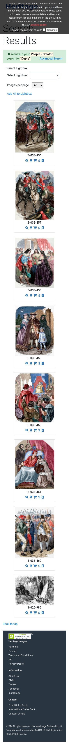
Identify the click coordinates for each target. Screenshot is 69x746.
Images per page (18, 85)
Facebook (13, 688)
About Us (13, 675)
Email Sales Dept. (18, 705)
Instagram (14, 692)
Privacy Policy (16, 663)
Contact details (16, 713)
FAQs (11, 680)
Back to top (10, 624)
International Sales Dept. (22, 709)
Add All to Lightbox (19, 93)
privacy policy (39, 22)
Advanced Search (51, 58)
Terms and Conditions (20, 655)
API (10, 659)
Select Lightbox (17, 75)
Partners (13, 646)
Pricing (12, 650)
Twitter (12, 684)
